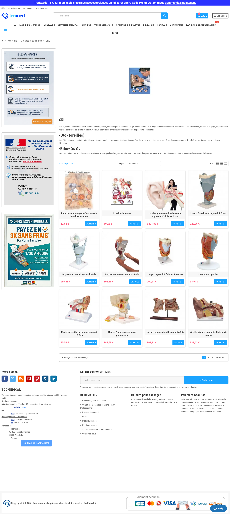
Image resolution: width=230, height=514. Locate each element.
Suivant (221, 357)
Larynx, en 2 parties (208, 274)
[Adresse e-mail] (132, 380)
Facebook (5, 379)
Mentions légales (89, 425)
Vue (211, 163)
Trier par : (121, 163)
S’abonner (206, 380)
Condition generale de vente (94, 400)
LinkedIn (53, 379)
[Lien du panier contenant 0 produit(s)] (202, 15)
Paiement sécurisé (90, 412)
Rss (21, 379)
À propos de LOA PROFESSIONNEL (19, 8)
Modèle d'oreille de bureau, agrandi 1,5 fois (79, 333)
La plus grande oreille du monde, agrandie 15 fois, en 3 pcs (165, 215)
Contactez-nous (89, 434)
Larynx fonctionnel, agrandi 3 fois (79, 274)
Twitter (13, 379)
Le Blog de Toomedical (36, 443)
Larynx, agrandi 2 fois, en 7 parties (165, 274)
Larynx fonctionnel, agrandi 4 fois (122, 274)
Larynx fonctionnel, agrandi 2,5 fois (208, 213)
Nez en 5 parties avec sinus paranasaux (122, 333)
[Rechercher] (110, 15)
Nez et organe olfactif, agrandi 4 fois (165, 332)
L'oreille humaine (122, 213)
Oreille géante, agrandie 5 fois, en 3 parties (208, 333)
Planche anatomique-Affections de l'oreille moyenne (79, 215)
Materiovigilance (89, 421)
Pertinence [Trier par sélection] (133, 163)
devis (84, 416)
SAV (24, 407)
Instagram (45, 379)
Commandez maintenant (180, 2)
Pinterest (37, 379)
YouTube (29, 379)
